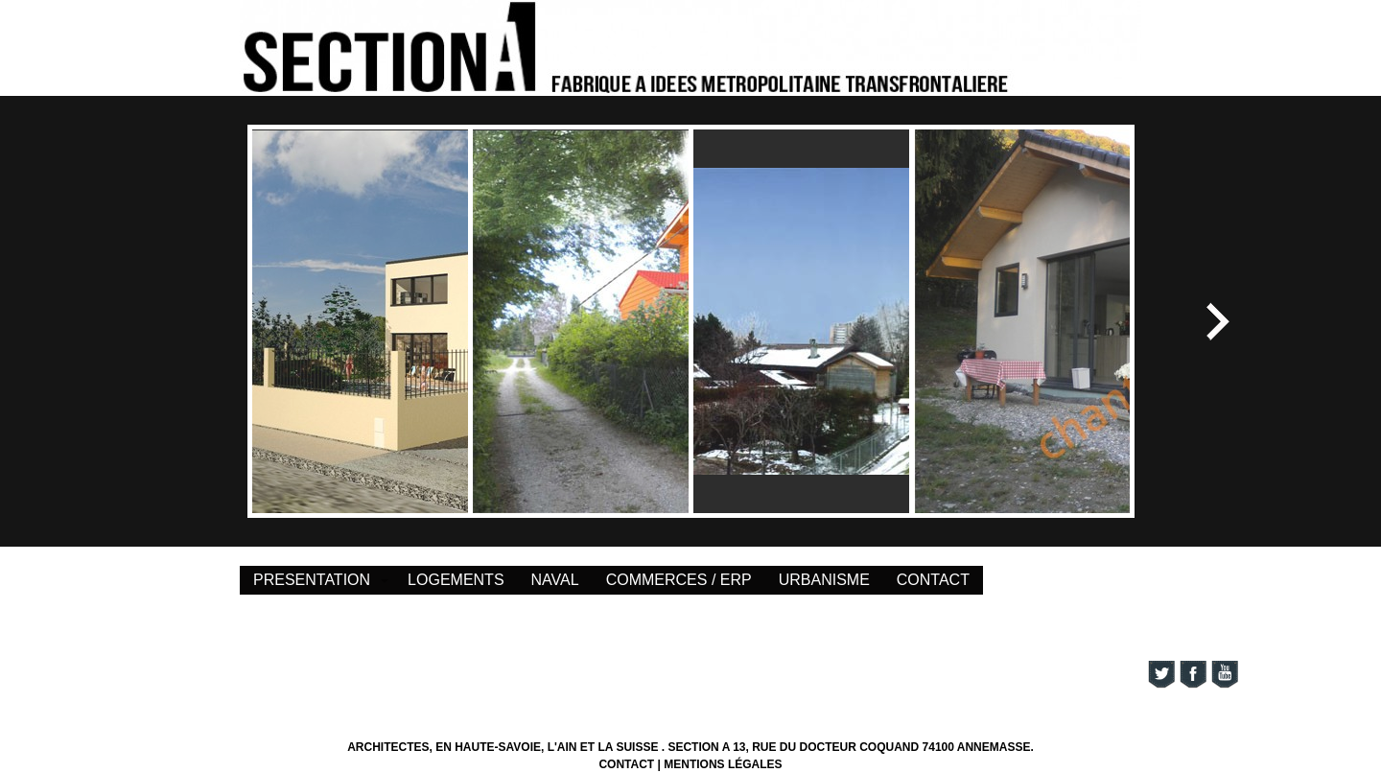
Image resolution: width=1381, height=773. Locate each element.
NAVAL (555, 580)
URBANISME (824, 580)
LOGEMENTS (455, 580)
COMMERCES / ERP (679, 580)
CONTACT (933, 580)
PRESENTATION (311, 580)
